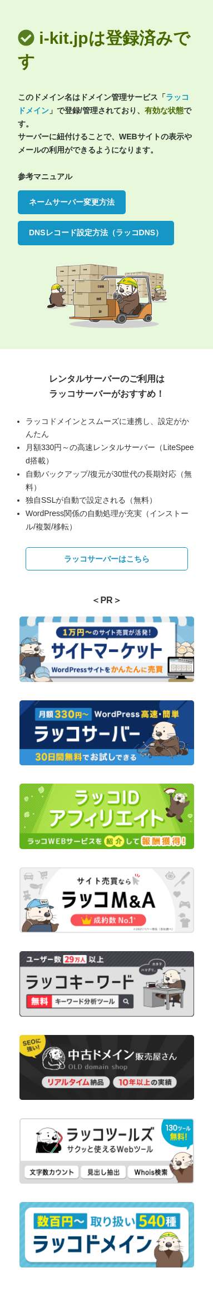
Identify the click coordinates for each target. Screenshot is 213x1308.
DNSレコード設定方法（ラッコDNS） (96, 232)
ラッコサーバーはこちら (107, 558)
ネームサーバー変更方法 (72, 202)
